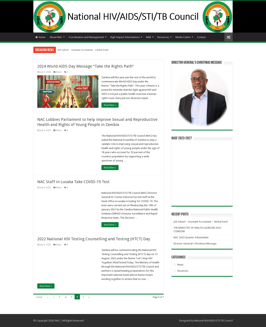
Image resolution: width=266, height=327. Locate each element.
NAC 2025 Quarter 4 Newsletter (191, 237)
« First (38, 297)
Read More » (110, 105)
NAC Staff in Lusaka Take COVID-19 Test (73, 181)
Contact (201, 37)
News (59, 72)
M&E (148, 37)
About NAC (56, 37)
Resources (163, 37)
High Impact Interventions (125, 37)
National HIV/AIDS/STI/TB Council (213, 320)
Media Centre (183, 37)
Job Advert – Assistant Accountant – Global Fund (82, 49)
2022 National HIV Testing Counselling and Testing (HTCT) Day (93, 239)
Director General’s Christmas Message (194, 243)
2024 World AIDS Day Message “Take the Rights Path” (85, 66)
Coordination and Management (86, 37)
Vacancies (182, 270)
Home (40, 37)
